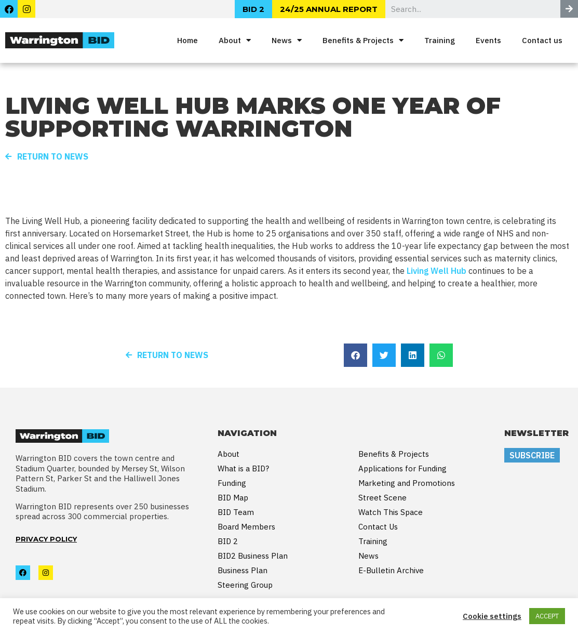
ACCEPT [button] (547, 616)
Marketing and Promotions (406, 483)
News (287, 40)
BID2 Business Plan (253, 556)
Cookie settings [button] (492, 616)
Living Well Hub (436, 271)
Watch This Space (390, 512)
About (235, 40)
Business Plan (242, 570)
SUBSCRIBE (532, 455)
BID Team (236, 512)
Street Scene (382, 498)
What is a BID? (243, 468)
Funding (232, 483)
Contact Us (378, 527)
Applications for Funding (402, 468)
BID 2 (228, 541)
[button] (355, 355)
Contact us (542, 40)
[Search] (569, 9)
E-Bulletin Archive (391, 570)
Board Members (246, 527)
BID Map (233, 498)
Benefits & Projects (363, 40)
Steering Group (245, 585)
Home (187, 40)
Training (439, 40)
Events (488, 40)
